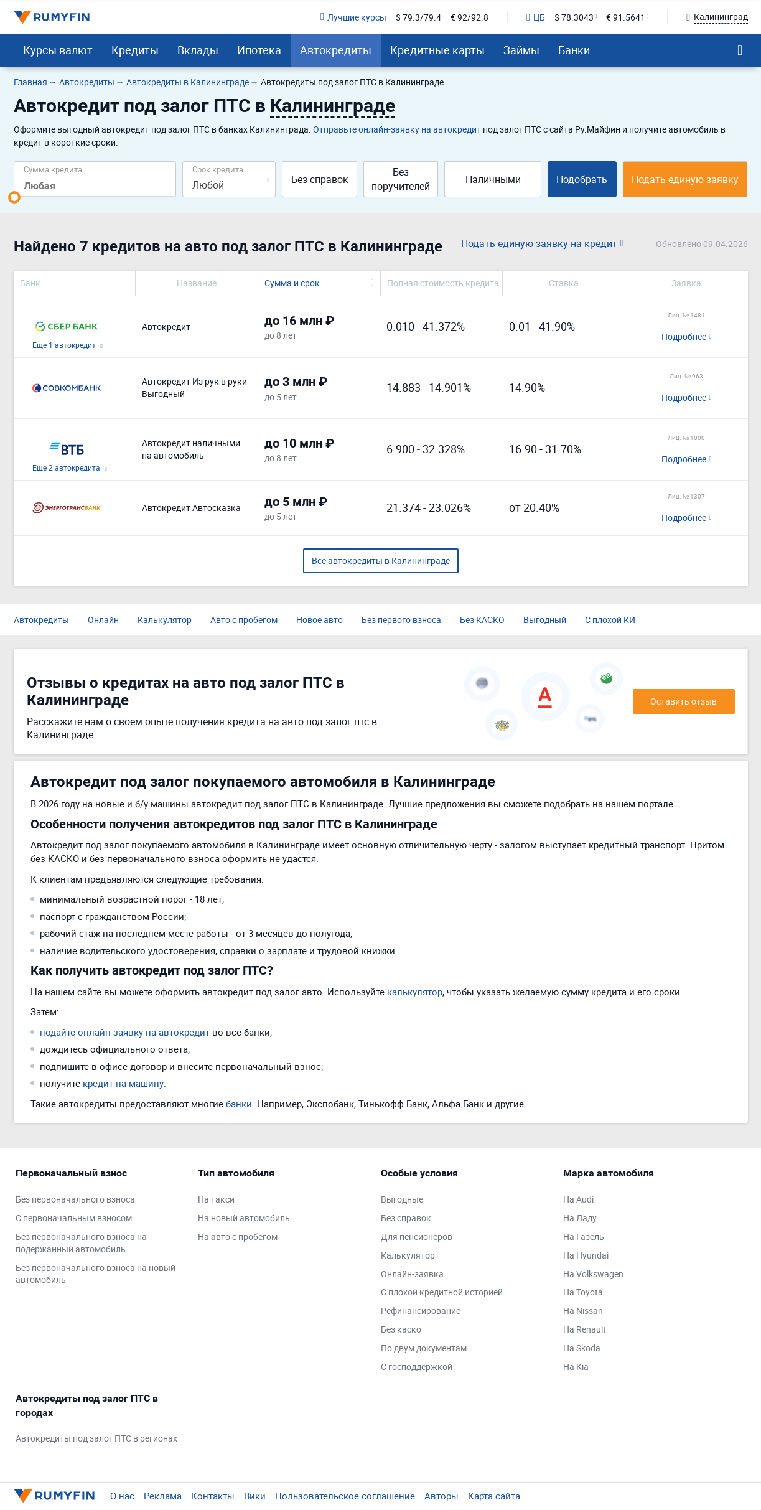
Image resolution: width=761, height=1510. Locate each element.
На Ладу (580, 1218)
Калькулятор (165, 620)
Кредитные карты (437, 49)
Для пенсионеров (416, 1236)
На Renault (584, 1329)
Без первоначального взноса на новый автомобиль (95, 1274)
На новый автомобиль (244, 1218)
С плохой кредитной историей (442, 1292)
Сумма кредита (53, 169)
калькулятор (414, 991)
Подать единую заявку (685, 179)
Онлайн (103, 620)
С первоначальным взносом (74, 1218)
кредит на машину (123, 1083)
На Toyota (583, 1292)
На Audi (578, 1199)
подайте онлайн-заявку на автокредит (125, 1032)
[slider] (14, 197)
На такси (216, 1199)
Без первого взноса (401, 620)
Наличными (493, 179)
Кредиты (135, 49)
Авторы (441, 1495)
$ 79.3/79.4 (418, 17)
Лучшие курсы (353, 17)
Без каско (401, 1329)
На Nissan (583, 1310)
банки (239, 1103)
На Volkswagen (593, 1274)
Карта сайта (494, 1495)
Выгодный (544, 620)
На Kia (576, 1366)
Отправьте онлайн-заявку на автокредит (397, 129)
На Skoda (581, 1348)
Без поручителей (400, 179)
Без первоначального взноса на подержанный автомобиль (81, 1243)
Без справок (319, 179)
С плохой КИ (610, 620)
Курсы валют (58, 49)
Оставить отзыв (683, 701)
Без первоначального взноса (75, 1199)
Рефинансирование (420, 1310)
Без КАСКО (482, 620)
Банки (574, 49)
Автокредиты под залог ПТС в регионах (96, 1438)
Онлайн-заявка (412, 1274)
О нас (122, 1495)
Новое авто (319, 620)
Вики (255, 1495)
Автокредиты (335, 49)
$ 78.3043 (574, 17)
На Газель (583, 1236)
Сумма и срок (292, 283)
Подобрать (581, 179)
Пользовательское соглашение (345, 1495)
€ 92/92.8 (469, 17)
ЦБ (535, 17)
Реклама (163, 1495)
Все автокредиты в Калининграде (381, 560)
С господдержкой (416, 1366)
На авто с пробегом (238, 1236)
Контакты (213, 1495)
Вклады (197, 49)
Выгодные (402, 1199)
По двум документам (424, 1348)
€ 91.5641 (625, 17)
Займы (521, 49)
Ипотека (259, 49)
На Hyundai (586, 1255)
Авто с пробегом (244, 620)
